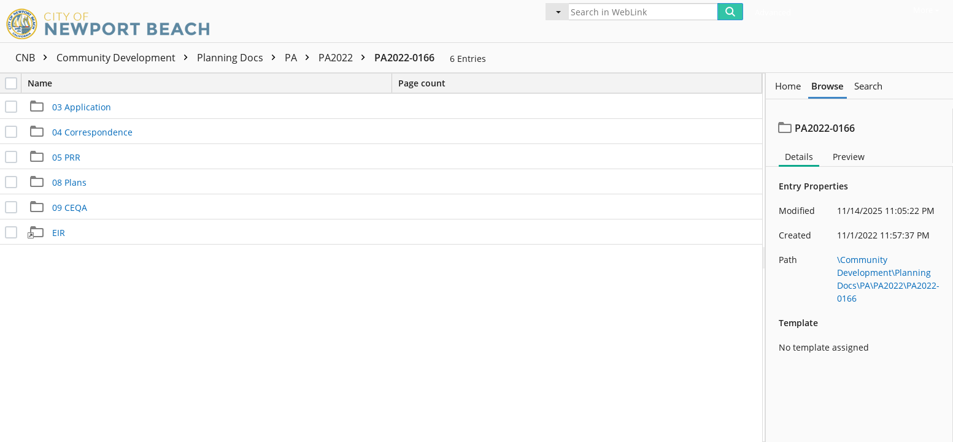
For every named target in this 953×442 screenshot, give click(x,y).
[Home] (110, 22)
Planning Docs (239, 57)
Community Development (125, 57)
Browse (827, 86)
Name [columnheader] (210, 83)
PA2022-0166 (404, 57)
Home (788, 86)
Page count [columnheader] (422, 83)
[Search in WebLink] (643, 11)
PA (300, 57)
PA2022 (344, 57)
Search (868, 86)
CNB (34, 57)
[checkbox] (11, 83)
